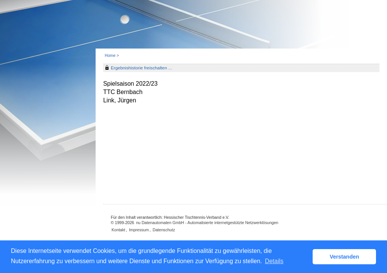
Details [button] (274, 261)
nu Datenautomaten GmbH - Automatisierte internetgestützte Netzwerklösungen (207, 222)
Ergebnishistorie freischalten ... (141, 68)
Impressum (139, 230)
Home (110, 55)
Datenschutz (164, 230)
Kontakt (118, 230)
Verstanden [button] (344, 257)
